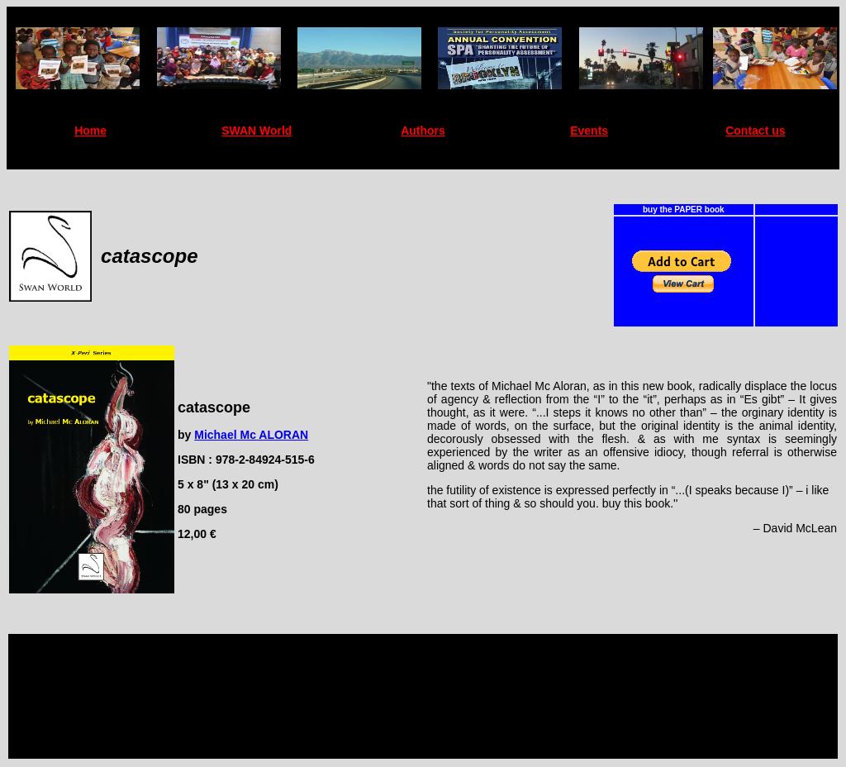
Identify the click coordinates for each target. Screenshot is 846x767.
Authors (423, 130)
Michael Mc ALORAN (251, 434)
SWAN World (256, 130)
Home (90, 130)
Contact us (755, 130)
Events (589, 130)
